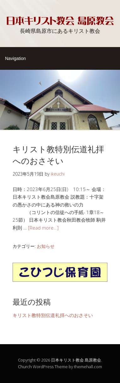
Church (25, 366)
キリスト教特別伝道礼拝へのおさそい (58, 154)
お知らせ (45, 246)
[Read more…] (43, 227)
